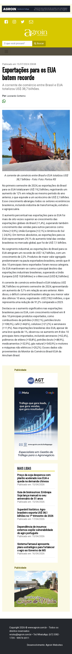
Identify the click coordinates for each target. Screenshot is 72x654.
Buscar (39, 43)
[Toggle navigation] (6, 51)
